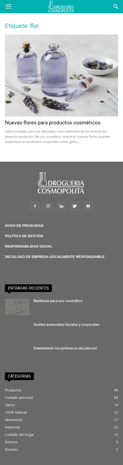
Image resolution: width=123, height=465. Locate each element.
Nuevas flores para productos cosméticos (53, 123)
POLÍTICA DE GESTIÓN (24, 236)
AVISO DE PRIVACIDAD (24, 226)
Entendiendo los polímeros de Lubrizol (65, 348)
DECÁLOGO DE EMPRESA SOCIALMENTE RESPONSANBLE (54, 257)
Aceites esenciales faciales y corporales (67, 325)
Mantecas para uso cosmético (58, 301)
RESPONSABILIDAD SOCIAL (28, 246)
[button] (116, 6)
